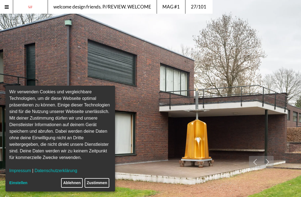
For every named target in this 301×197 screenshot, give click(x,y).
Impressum (20, 170)
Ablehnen (72, 183)
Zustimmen (97, 183)
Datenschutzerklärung (56, 170)
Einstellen (18, 183)
